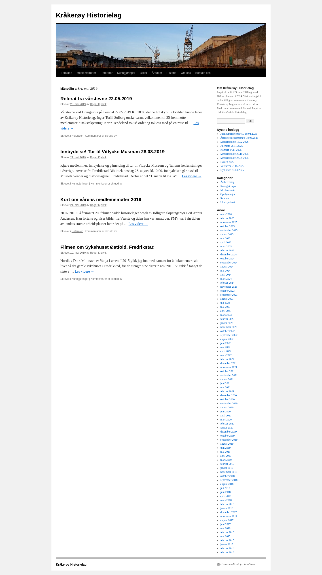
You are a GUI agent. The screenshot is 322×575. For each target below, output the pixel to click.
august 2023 (226, 298)
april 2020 (225, 415)
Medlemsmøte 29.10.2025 (234, 153)
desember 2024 (228, 254)
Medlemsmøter (86, 72)
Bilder (143, 72)
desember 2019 (228, 431)
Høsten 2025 (227, 161)
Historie (171, 72)
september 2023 (228, 294)
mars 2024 (226, 278)
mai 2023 (225, 306)
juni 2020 (225, 411)
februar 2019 (227, 463)
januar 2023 (226, 323)
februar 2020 (227, 423)
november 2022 (228, 327)
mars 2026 (226, 214)
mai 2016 (225, 528)
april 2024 (225, 274)
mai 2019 (225, 451)
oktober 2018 (227, 475)
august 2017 (226, 520)
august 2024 (226, 266)
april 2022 (225, 351)
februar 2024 (227, 282)
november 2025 (228, 222)
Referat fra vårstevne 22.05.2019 (96, 98)
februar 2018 (227, 504)
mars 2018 (226, 500)
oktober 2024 (227, 258)
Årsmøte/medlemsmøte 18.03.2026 (239, 137)
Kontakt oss (202, 72)
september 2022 (228, 335)
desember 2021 (228, 363)
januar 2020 (226, 427)
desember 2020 (228, 395)
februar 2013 (227, 552)
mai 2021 (225, 387)
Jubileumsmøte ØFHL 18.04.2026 (238, 133)
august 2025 (226, 234)
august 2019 (226, 443)
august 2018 (226, 484)
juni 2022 (225, 343)
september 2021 (228, 375)
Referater (106, 72)
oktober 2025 (227, 226)
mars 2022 (226, 355)
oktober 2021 (227, 371)
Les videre (191, 176)
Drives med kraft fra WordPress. (238, 564)
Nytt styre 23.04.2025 (232, 170)
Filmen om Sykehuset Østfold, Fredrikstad (107, 247)
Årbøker (157, 72)
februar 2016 (227, 532)
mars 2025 (226, 246)
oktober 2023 (227, 290)
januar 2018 (226, 508)
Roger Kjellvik (98, 104)
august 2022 (226, 339)
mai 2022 (225, 347)
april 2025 (225, 242)
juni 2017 (225, 524)
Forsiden (66, 72)
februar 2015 (227, 540)
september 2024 (228, 262)
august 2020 (226, 407)
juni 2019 (225, 447)
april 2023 (225, 310)
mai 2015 (225, 536)
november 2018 (228, 471)
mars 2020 (226, 419)
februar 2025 (227, 250)
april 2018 (225, 496)
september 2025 (228, 230)
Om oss (186, 72)
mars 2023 (226, 314)
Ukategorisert (227, 202)
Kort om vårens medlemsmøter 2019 (100, 199)
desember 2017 (228, 512)
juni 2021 (225, 383)
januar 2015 (226, 544)
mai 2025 (225, 238)
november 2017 (228, 516)
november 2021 (228, 367)
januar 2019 (226, 467)
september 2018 (228, 480)
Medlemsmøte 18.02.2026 (234, 141)
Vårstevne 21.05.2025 (232, 166)
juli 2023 (225, 302)
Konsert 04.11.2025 (231, 149)
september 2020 (228, 403)
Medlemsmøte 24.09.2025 (234, 157)
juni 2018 (225, 492)
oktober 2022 (227, 331)
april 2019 (225, 455)
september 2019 (228, 439)
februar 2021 (227, 391)
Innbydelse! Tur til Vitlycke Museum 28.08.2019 (112, 151)
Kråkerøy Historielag (88, 15)
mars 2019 (226, 459)
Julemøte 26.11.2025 (231, 145)
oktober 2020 (227, 399)
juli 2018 (225, 488)
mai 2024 (225, 270)
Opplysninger (227, 194)
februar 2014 (227, 548)
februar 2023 (227, 318)
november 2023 (228, 286)
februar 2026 (227, 218)
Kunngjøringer (126, 72)
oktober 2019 (227, 435)
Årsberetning (227, 182)
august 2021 (226, 379)
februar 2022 (227, 359)
